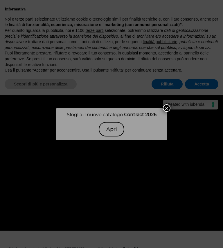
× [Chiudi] (167, 108)
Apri (111, 129)
